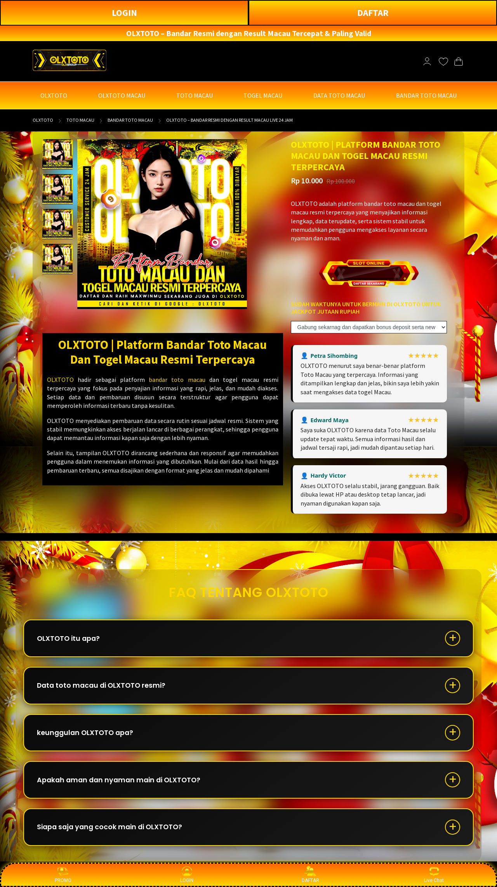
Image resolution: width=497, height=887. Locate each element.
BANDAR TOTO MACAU (130, 120)
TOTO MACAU (80, 120)
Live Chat (434, 874)
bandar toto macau (177, 379)
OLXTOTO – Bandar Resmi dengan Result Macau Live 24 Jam (229, 120)
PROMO (63, 874)
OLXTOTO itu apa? (70, 639)
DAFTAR (373, 12)
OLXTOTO (43, 120)
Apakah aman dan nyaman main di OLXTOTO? (122, 784)
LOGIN (124, 12)
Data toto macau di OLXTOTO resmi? (104, 687)
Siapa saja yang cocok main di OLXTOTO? (113, 833)
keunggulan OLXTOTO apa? (87, 736)
